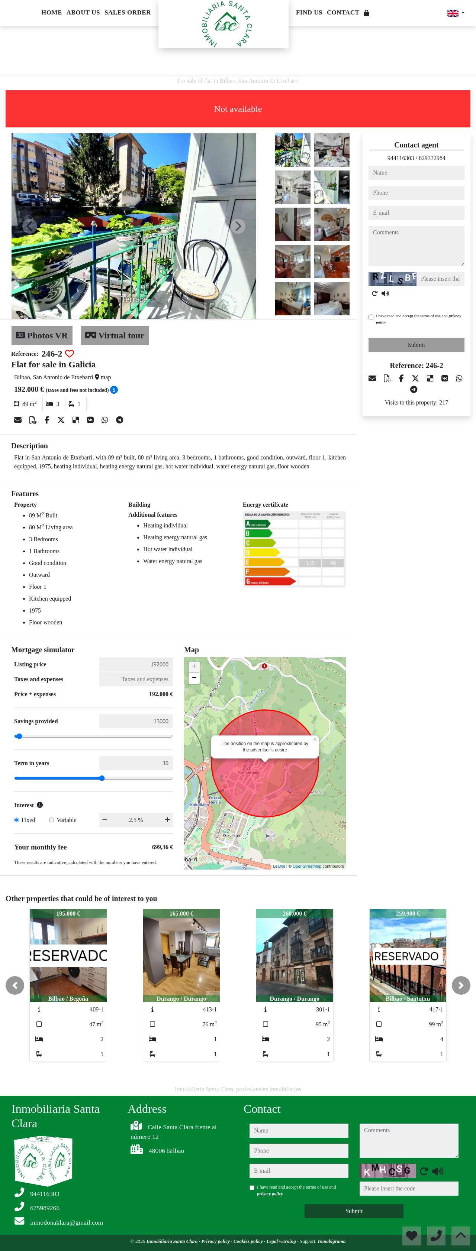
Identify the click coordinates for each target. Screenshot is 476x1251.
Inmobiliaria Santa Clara (173, 1241)
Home (51, 12)
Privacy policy (216, 1241)
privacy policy (270, 1193)
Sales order (127, 12)
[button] (15, 985)
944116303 (400, 158)
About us (83, 12)
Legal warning (281, 1241)
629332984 (432, 158)
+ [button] (194, 667)
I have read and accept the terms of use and (418, 318)
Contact (343, 12)
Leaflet (279, 866)
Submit (416, 345)
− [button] (194, 678)
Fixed (28, 820)
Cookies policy (249, 1241)
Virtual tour (114, 335)
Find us (309, 12)
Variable (66, 820)
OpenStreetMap (307, 866)
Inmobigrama (332, 1241)
